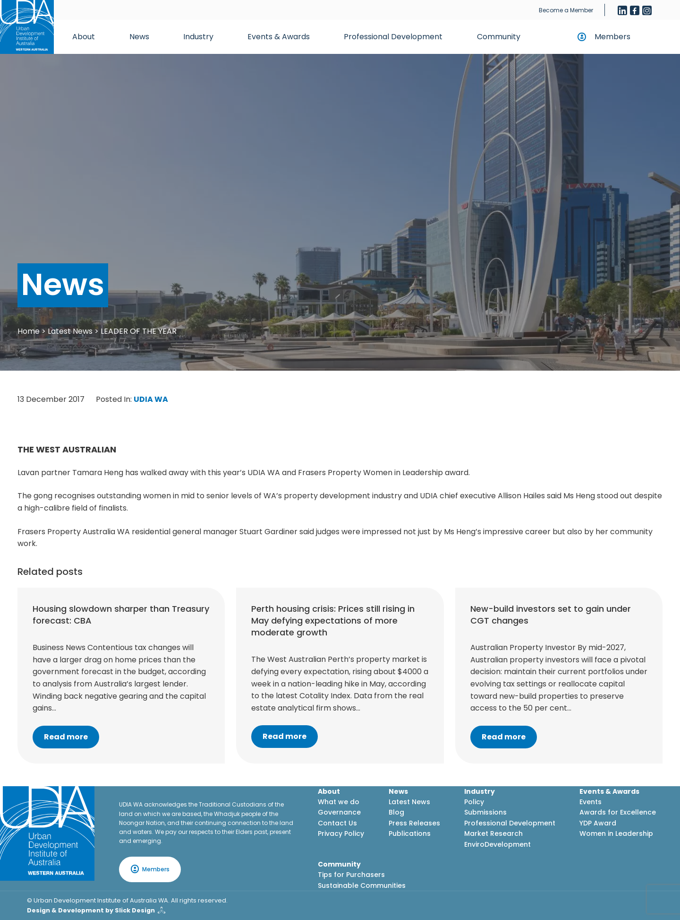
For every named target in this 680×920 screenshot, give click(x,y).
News (139, 36)
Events (590, 802)
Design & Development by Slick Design (91, 910)
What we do (338, 802)
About (83, 36)
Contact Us (337, 823)
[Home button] (27, 27)
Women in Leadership (616, 833)
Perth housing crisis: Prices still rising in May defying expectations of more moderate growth (333, 620)
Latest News (70, 331)
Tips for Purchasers (351, 874)
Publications (410, 833)
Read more (66, 736)
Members (612, 36)
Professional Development (393, 36)
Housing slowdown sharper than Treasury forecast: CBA (121, 614)
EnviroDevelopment (497, 844)
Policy (474, 802)
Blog (396, 812)
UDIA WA (151, 399)
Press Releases (414, 823)
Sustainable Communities (362, 885)
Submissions (485, 812)
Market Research (493, 833)
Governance (339, 812)
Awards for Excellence (617, 812)
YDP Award (597, 823)
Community (498, 36)
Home (28, 331)
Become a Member (566, 10)
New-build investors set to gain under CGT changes (550, 614)
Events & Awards (278, 36)
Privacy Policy (341, 833)
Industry (198, 36)
